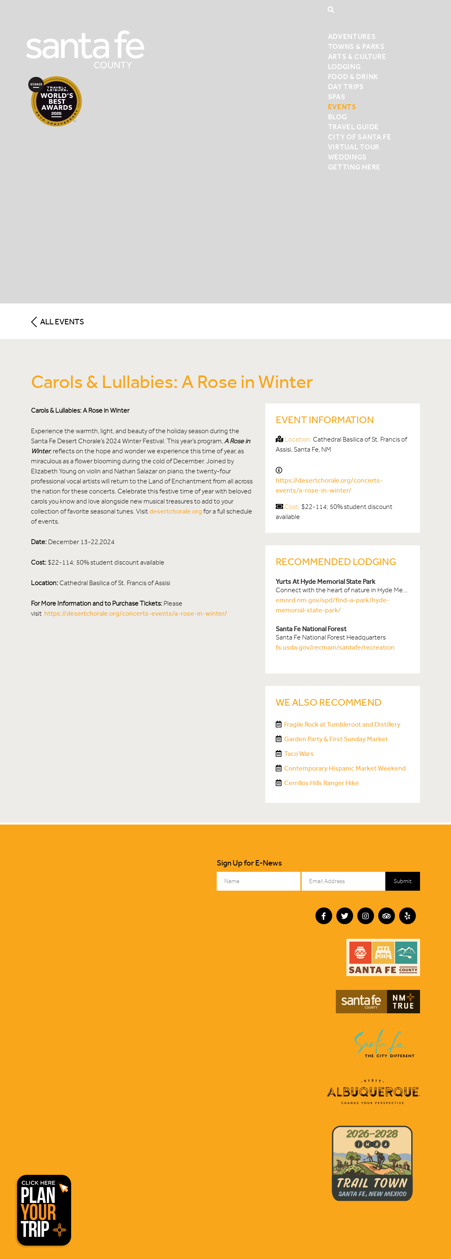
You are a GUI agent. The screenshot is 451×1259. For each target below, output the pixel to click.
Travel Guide (353, 127)
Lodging (344, 66)
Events (342, 107)
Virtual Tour (353, 147)
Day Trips (346, 86)
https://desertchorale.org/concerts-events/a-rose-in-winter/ (135, 613)
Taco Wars (299, 754)
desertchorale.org (175, 511)
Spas (337, 96)
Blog (337, 117)
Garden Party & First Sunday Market (336, 739)
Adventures (352, 36)
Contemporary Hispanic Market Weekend (345, 768)
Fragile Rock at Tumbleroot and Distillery (342, 724)
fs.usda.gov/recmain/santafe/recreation (335, 647)
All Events (57, 321)
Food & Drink (353, 76)
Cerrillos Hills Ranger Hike (321, 783)
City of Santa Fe (360, 137)
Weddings (347, 157)
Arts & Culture (357, 56)
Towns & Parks (356, 46)
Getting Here (354, 167)
